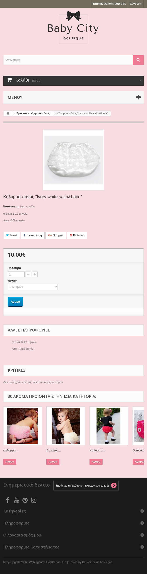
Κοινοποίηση (33, 235)
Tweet (11, 235)
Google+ (56, 235)
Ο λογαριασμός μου (22, 535)
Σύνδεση (136, 3)
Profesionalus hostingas (97, 562)
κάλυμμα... (11, 450)
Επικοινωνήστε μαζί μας (109, 3)
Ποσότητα (14, 268)
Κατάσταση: (11, 206)
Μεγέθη (13, 280)
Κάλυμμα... (97, 450)
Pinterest (77, 235)
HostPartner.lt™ (56, 562)
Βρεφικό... (53, 450)
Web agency (37, 562)
